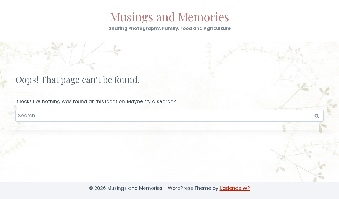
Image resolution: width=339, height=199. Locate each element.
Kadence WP (235, 188)
